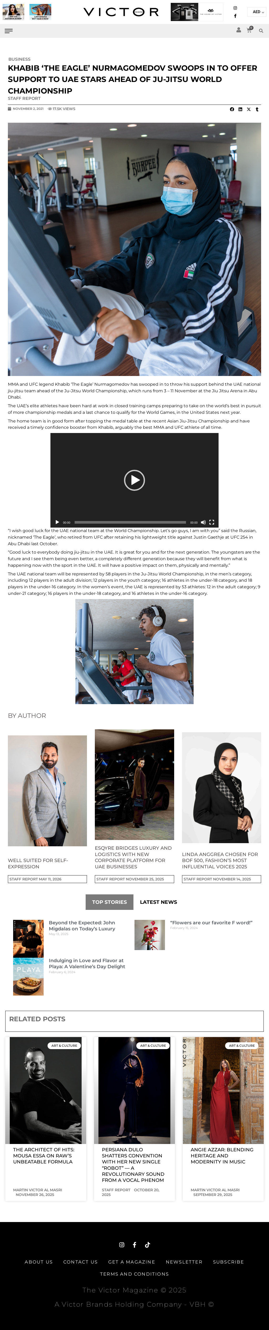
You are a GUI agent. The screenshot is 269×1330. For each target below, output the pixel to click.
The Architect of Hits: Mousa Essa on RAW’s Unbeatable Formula (43, 1156)
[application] (134, 480)
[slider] (130, 522)
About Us (39, 1262)
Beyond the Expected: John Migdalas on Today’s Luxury (82, 926)
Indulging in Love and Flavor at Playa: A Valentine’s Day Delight (87, 964)
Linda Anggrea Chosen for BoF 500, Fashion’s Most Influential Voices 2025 (220, 861)
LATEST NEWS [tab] (158, 902)
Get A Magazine (131, 1262)
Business (19, 59)
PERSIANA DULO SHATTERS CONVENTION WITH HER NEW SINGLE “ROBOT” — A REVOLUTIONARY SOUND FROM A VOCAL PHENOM (133, 1165)
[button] (261, 31)
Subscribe (228, 1262)
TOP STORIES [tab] (109, 902)
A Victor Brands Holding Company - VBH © (134, 1304)
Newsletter (184, 1262)
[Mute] (203, 522)
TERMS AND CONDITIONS (134, 1274)
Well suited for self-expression (38, 863)
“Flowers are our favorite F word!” (211, 923)
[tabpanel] (134, 958)
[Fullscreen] (211, 522)
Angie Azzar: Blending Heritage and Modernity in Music (222, 1156)
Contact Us (80, 1262)
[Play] (57, 522)
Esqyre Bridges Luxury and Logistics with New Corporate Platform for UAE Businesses (133, 857)
